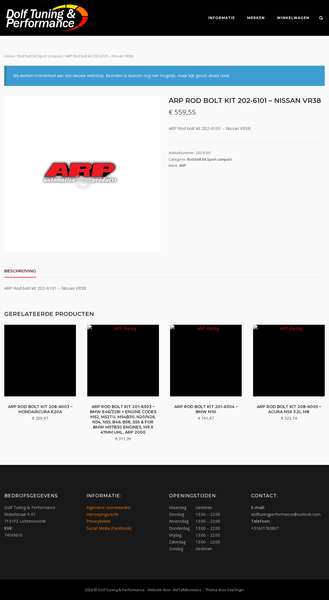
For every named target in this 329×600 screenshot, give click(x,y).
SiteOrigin (235, 589)
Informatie (220, 18)
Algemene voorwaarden (108, 507)
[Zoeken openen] (322, 18)
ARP (182, 165)
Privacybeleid (98, 521)
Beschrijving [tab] (20, 271)
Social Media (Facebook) (109, 528)
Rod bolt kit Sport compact (40, 56)
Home (9, 56)
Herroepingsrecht (102, 514)
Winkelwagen (292, 18)
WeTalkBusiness (187, 589)
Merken (255, 18)
